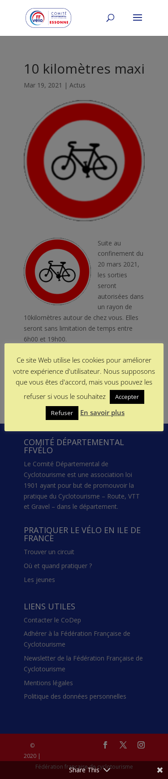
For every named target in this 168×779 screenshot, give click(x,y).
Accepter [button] (127, 397)
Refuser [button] (62, 413)
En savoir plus (102, 412)
